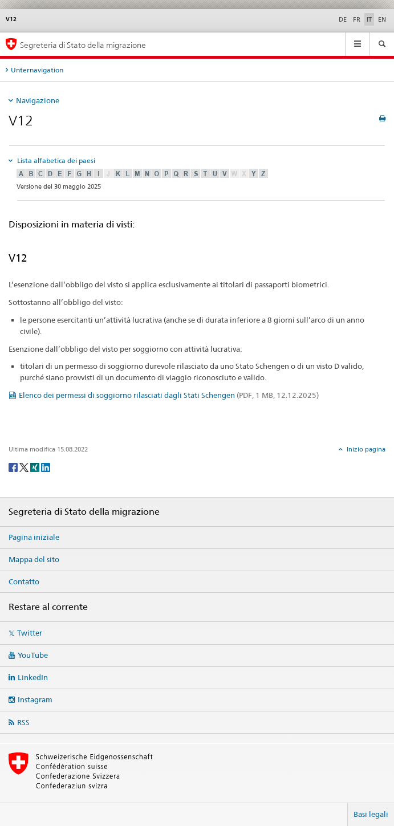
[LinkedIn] (45, 466)
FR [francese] (356, 19)
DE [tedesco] (343, 19)
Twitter (29, 632)
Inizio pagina (365, 449)
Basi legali (371, 814)
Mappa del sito (34, 559)
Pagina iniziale (34, 537)
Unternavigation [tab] (37, 70)
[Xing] (35, 466)
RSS (23, 722)
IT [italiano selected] (369, 19)
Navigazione (37, 100)
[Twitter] (24, 466)
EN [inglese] (382, 19)
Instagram (35, 699)
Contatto (24, 581)
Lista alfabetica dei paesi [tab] (55, 160)
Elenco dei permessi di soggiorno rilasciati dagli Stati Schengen (169, 395)
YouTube (33, 655)
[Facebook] (14, 466)
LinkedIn (33, 677)
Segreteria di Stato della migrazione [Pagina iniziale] (83, 45)
